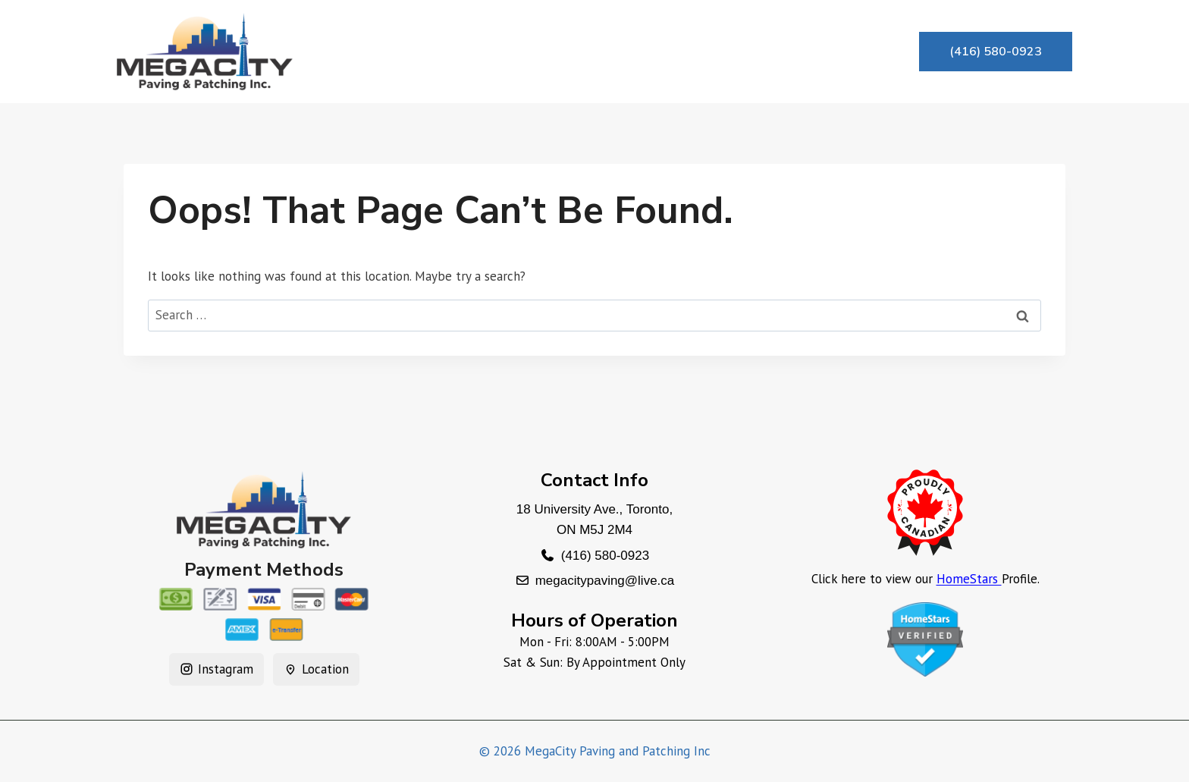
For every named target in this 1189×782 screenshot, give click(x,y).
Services (566, 51)
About (478, 51)
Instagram (216, 669)
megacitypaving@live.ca (605, 580)
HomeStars (969, 578)
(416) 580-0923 (995, 51)
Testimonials (676, 51)
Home (397, 51)
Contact (785, 51)
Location (316, 669)
